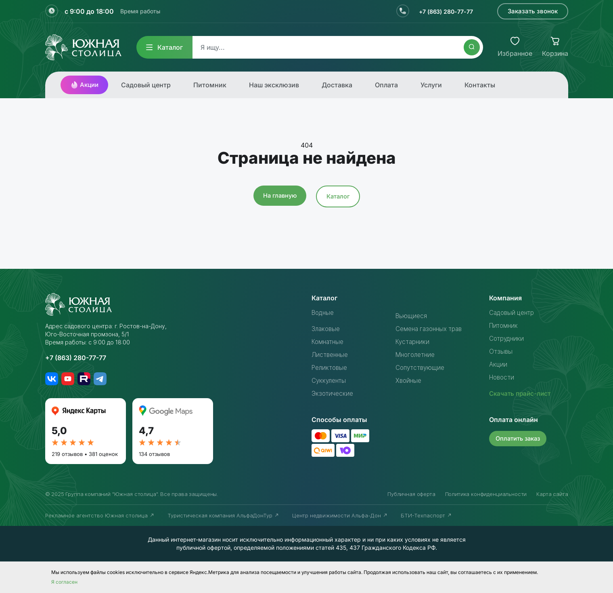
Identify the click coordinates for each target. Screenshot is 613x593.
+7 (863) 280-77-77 (442, 11)
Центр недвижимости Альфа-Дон (340, 515)
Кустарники (413, 342)
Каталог (164, 47)
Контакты (479, 85)
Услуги (431, 85)
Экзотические (333, 393)
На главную (279, 195)
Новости (503, 377)
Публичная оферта (411, 494)
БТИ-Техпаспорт (426, 515)
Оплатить (519, 438)
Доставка (337, 85)
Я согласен (64, 582)
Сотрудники (507, 338)
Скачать (521, 393)
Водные (324, 312)
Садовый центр (146, 85)
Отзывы (501, 351)
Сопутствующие (421, 367)
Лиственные (331, 354)
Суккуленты (330, 380)
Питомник (209, 85)
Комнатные (329, 342)
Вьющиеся (411, 316)
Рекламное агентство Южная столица (100, 515)
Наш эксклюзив (274, 85)
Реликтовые (331, 367)
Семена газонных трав (431, 329)
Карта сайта (552, 494)
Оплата (386, 85)
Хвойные (409, 380)
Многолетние (416, 354)
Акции (84, 85)
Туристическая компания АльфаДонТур (223, 515)
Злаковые (327, 329)
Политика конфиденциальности (486, 494)
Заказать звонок (533, 11)
